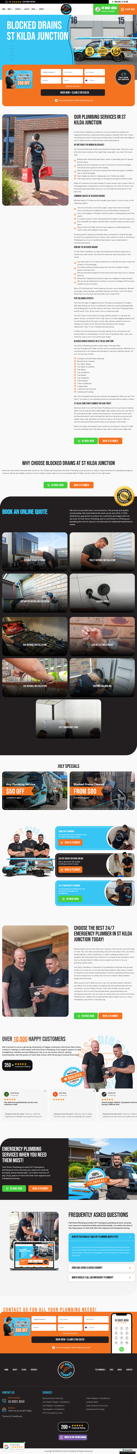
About (15, 1369)
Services (34, 1369)
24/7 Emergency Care (52, 1413)
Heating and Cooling (95, 1409)
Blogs (24, 1369)
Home (6, 1369)
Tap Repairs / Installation (53, 1409)
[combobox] (87, 80)
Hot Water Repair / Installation (56, 1402)
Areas (120, 1369)
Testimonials (100, 1369)
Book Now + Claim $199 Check (74, 92)
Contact (129, 1369)
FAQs (111, 1369)
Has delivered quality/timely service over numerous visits (21, 1103)
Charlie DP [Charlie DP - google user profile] (111, 1093)
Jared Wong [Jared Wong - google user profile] (14, 1093)
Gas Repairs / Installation (53, 1405)
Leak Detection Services (97, 1405)
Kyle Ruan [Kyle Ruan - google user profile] (62, 1093)
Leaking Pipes (92, 1402)
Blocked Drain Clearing (52, 1398)
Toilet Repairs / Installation (98, 1398)
